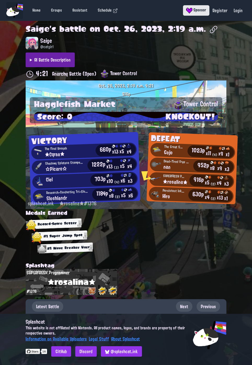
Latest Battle (47, 306)
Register (220, 10)
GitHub (61, 351)
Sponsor (196, 10)
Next (184, 306)
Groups (56, 10)
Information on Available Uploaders (56, 339)
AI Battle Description (52, 60)
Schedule (108, 10)
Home (36, 10)
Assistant (79, 10)
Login (238, 10)
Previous (208, 306)
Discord (86, 351)
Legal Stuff (99, 339)
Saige (37, 29)
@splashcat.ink (121, 351)
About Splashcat (125, 339)
